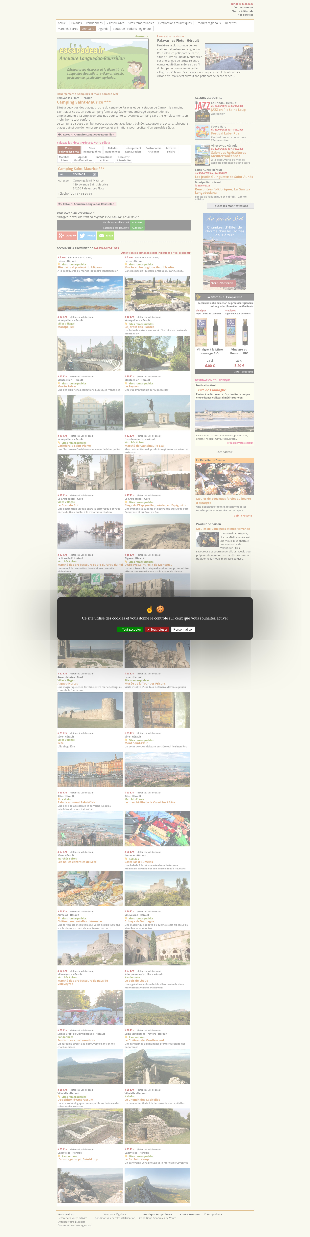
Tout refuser (157, 629)
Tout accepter (130, 629)
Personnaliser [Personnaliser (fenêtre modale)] (183, 629)
